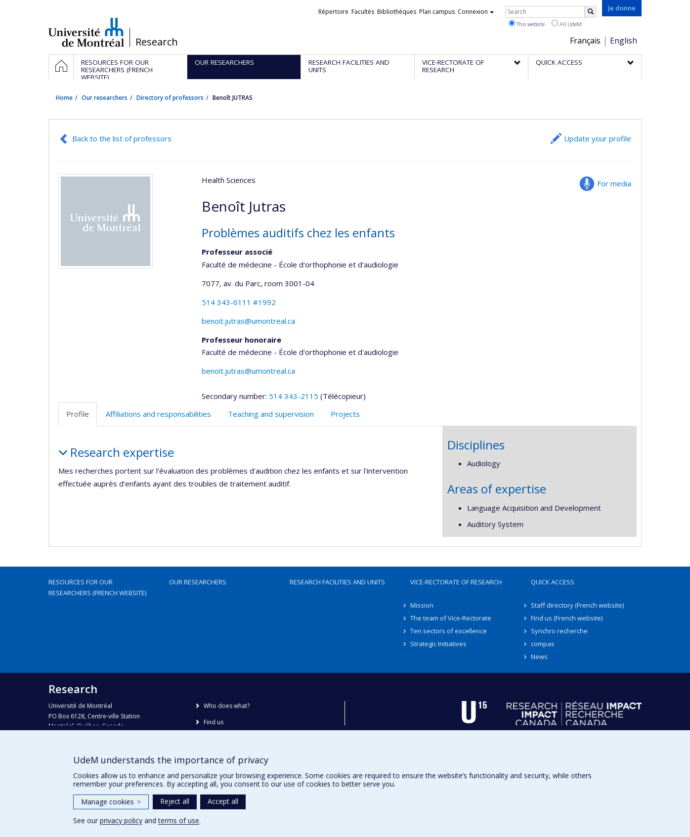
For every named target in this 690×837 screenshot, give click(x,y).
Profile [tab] (77, 414)
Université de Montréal (86, 32)
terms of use (178, 820)
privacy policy (121, 820)
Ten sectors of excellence (448, 630)
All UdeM (567, 24)
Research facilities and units (337, 581)
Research (156, 42)
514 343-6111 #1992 (239, 302)
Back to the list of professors (122, 138)
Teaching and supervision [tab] (271, 414)
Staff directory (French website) (577, 605)
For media (614, 183)
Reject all (174, 801)
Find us (213, 722)
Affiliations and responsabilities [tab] (158, 414)
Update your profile (597, 138)
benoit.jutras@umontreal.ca (248, 321)
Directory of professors (170, 97)
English (623, 40)
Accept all (223, 801)
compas (543, 643)
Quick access (552, 581)
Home (64, 97)
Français (585, 40)
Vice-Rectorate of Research (456, 581)
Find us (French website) (567, 618)
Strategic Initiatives (438, 643)
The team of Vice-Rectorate (450, 618)
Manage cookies (111, 801)
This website (527, 24)
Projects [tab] (345, 414)
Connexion (476, 11)
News (539, 656)
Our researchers (105, 97)
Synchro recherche (559, 630)
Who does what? (227, 706)
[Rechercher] (591, 12)
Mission (421, 605)
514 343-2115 (294, 396)
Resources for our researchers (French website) (97, 587)
